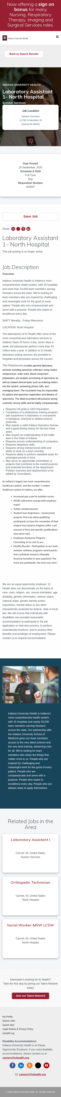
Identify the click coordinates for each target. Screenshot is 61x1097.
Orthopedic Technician (30, 882)
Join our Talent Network (30, 995)
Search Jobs (8, 1020)
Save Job (30, 216)
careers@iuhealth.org (15, 1057)
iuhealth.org (8, 1033)
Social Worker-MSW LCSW (30, 925)
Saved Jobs (8, 1025)
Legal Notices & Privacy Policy (17, 1029)
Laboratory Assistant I (30, 839)
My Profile (7, 1016)
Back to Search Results (23, 54)
